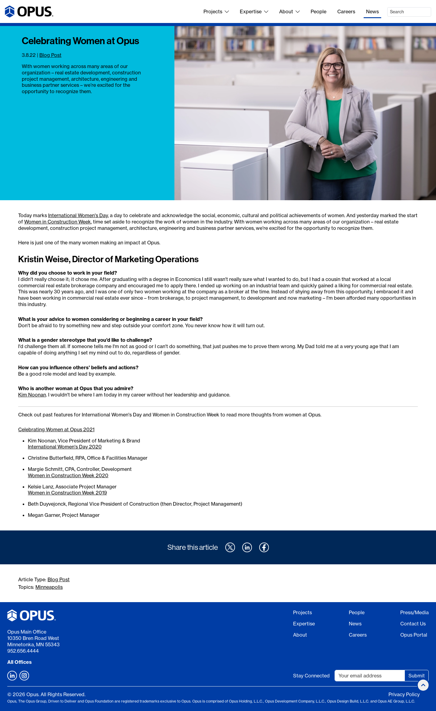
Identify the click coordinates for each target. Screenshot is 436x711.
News (372, 11)
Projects (216, 11)
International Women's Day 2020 (65, 447)
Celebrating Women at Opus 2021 (56, 429)
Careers (346, 11)
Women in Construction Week (57, 222)
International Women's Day (78, 215)
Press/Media (414, 612)
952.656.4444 (23, 651)
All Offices (19, 662)
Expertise (254, 11)
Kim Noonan (32, 395)
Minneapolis (49, 587)
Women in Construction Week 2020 (68, 475)
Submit (416, 676)
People (318, 11)
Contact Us (413, 624)
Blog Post (50, 55)
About (289, 11)
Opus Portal (413, 635)
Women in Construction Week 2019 (67, 493)
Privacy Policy (404, 694)
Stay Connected (311, 676)
